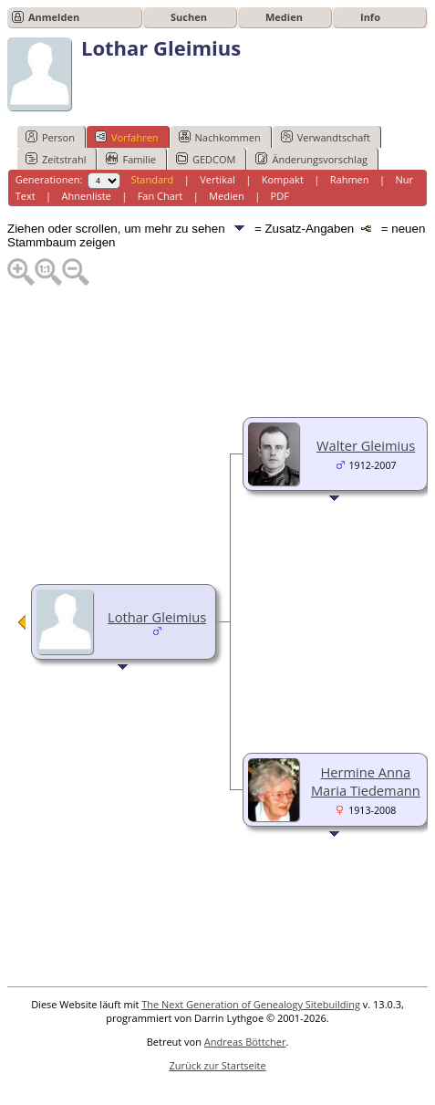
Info (370, 17)
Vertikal (217, 179)
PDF (280, 196)
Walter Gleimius (365, 445)
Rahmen (349, 179)
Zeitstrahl (56, 158)
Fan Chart (160, 196)
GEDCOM (205, 158)
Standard (151, 179)
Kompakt (283, 179)
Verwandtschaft (325, 137)
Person (50, 137)
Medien (284, 17)
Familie (130, 158)
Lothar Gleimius (157, 617)
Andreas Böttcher (245, 1041)
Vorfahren (127, 137)
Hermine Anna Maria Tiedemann (365, 781)
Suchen (189, 17)
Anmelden (53, 17)
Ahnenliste (86, 196)
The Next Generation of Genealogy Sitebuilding (250, 1004)
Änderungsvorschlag (311, 158)
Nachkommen (220, 137)
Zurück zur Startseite (217, 1065)
